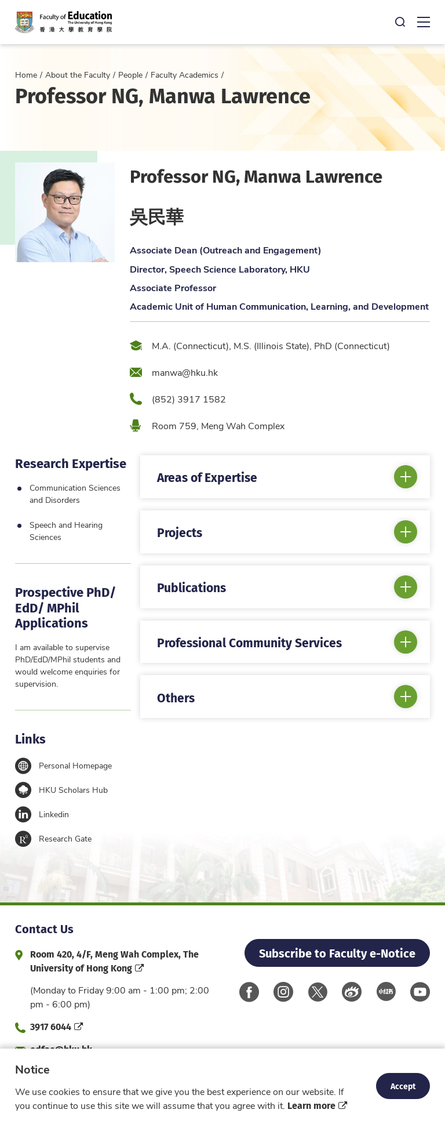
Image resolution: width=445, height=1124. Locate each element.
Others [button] (176, 697)
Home (26, 74)
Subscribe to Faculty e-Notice (337, 953)
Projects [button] (179, 532)
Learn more (311, 1105)
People (130, 74)
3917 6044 (50, 1026)
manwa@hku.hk (185, 372)
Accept (403, 1085)
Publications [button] (191, 587)
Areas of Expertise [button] (207, 476)
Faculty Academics (184, 74)
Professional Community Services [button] (249, 642)
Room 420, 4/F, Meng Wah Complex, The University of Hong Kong (114, 961)
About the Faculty (77, 74)
